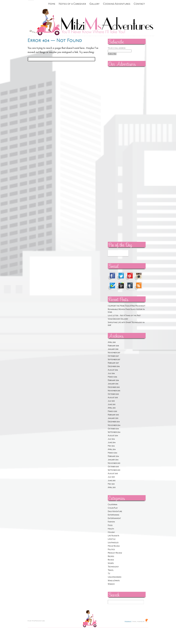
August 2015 (113, 398)
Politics (111, 549)
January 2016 (113, 384)
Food (110, 525)
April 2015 (112, 408)
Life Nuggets (113, 536)
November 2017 (114, 353)
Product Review (115, 553)
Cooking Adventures (116, 4)
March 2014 (112, 453)
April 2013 (112, 487)
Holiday (111, 532)
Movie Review (114, 546)
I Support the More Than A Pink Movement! (126, 306)
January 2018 (113, 349)
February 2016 (113, 380)
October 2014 (113, 429)
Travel (111, 570)
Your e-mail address (116, 48)
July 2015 (111, 401)
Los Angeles (113, 543)
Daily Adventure (115, 511)
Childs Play (113, 508)
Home (51, 4)
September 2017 (114, 359)
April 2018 (112, 342)
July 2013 (111, 477)
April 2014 (112, 449)
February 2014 (113, 456)
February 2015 (113, 415)
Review (111, 560)
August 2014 (113, 436)
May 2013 (111, 484)
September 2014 (114, 432)
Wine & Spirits (113, 581)
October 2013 (113, 467)
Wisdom (111, 584)
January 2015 (113, 418)
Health (111, 529)
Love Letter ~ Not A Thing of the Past (124, 315)
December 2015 (114, 387)
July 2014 (111, 439)
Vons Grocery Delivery (118, 319)
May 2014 (111, 446)
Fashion (111, 522)
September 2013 (114, 470)
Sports (111, 563)
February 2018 (113, 346)
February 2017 (113, 363)
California (112, 504)
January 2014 (113, 460)
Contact (139, 4)
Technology (113, 567)
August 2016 (113, 370)
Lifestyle (112, 539)
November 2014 (114, 425)
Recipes (111, 556)
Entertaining (113, 515)
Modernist (128, 621)
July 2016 (111, 373)
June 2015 (111, 404)
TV (109, 574)
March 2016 (112, 377)
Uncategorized (114, 577)
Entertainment (114, 518)
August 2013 (113, 473)
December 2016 (114, 366)
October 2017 (113, 356)
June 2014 (112, 442)
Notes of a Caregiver (72, 4)
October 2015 (113, 394)
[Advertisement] (116, 110)
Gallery (94, 4)
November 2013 (114, 463)
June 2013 (111, 481)
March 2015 (112, 411)
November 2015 (114, 391)
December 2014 (114, 422)
